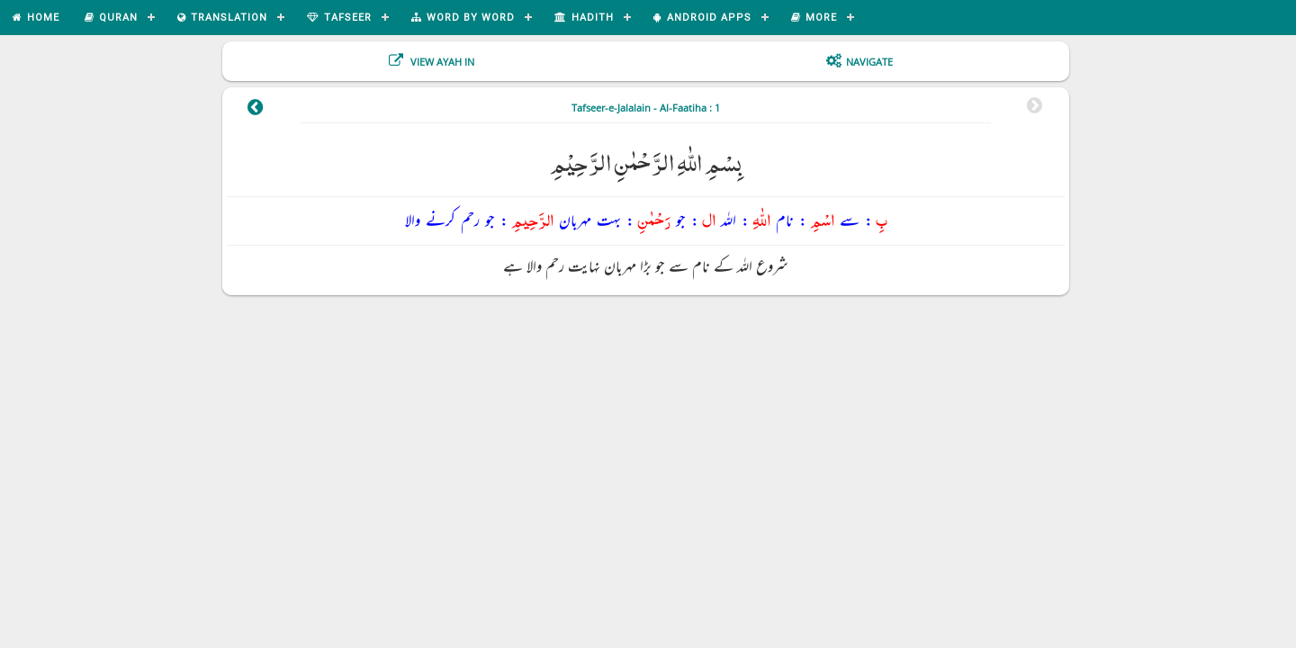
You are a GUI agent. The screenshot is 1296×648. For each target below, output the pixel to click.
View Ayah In (441, 61)
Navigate (869, 61)
